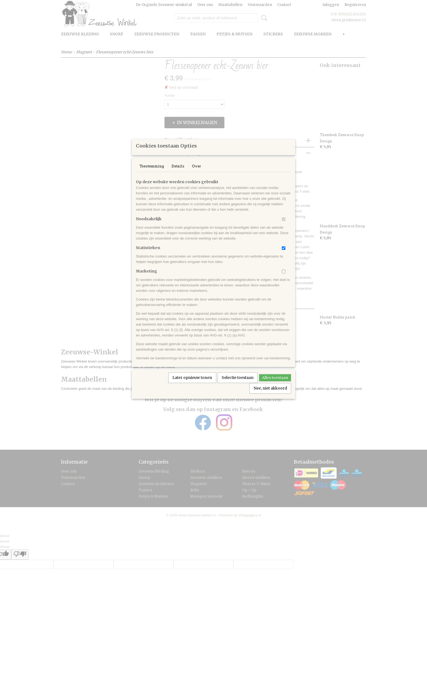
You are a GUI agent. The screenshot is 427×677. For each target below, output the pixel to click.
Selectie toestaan (238, 384)
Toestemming (151, 173)
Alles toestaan (275, 384)
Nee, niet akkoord (270, 395)
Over (196, 173)
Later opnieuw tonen (192, 384)
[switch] (283, 226)
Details (178, 173)
